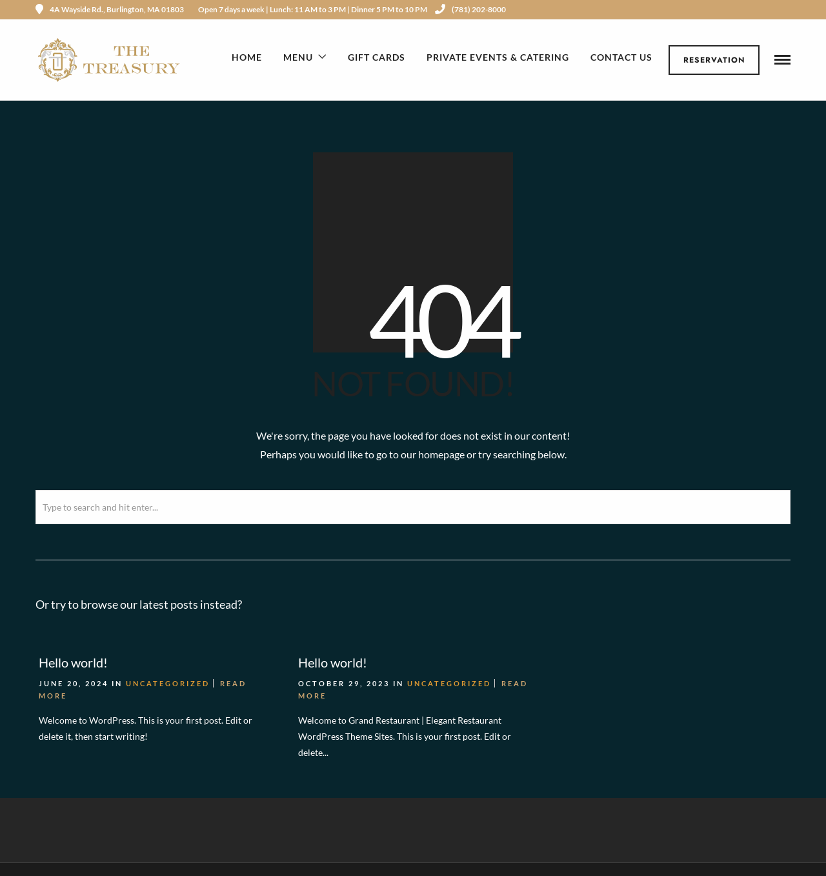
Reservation (714, 60)
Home (247, 57)
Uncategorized (168, 682)
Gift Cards (376, 57)
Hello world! (73, 661)
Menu (298, 57)
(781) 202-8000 (470, 9)
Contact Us (621, 57)
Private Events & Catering (498, 57)
